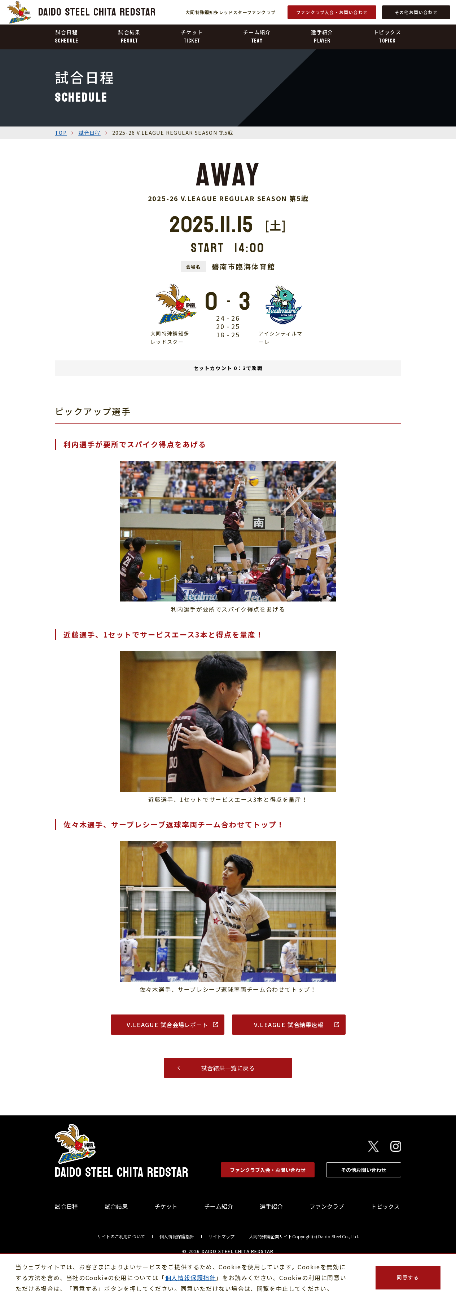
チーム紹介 (218, 1206)
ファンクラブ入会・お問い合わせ (332, 12)
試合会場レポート (167, 1024)
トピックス (385, 1206)
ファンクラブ (327, 1206)
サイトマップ (221, 1236)
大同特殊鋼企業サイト (270, 1236)
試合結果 (116, 1206)
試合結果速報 (288, 1024)
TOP (61, 132)
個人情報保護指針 (176, 1236)
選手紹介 (271, 1206)
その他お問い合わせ (416, 12)
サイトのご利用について (121, 1236)
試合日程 (89, 132)
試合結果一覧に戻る (228, 1068)
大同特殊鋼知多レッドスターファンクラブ (230, 12)
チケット (165, 1206)
